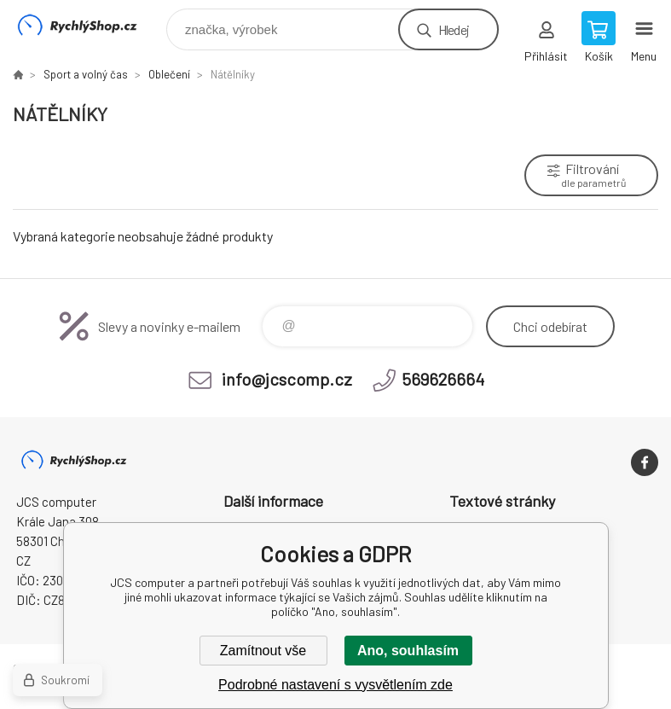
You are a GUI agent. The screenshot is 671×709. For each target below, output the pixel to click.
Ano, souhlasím (408, 650)
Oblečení (169, 74)
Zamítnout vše (263, 650)
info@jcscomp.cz (287, 379)
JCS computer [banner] (88, 25)
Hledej (453, 29)
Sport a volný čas (85, 74)
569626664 (443, 379)
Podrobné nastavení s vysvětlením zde (335, 684)
